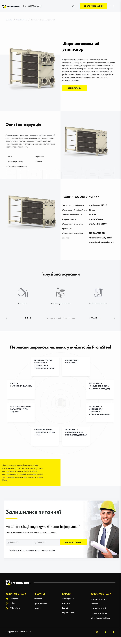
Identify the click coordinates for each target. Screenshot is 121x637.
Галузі (65, 608)
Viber (12, 603)
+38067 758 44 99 (34, 6)
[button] (19, 317)
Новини (37, 608)
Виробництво (68, 612)
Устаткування (68, 598)
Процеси (66, 603)
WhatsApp (15, 608)
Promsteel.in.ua (25, 631)
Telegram (14, 598)
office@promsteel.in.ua (100, 618)
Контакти (38, 598)
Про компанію (40, 603)
